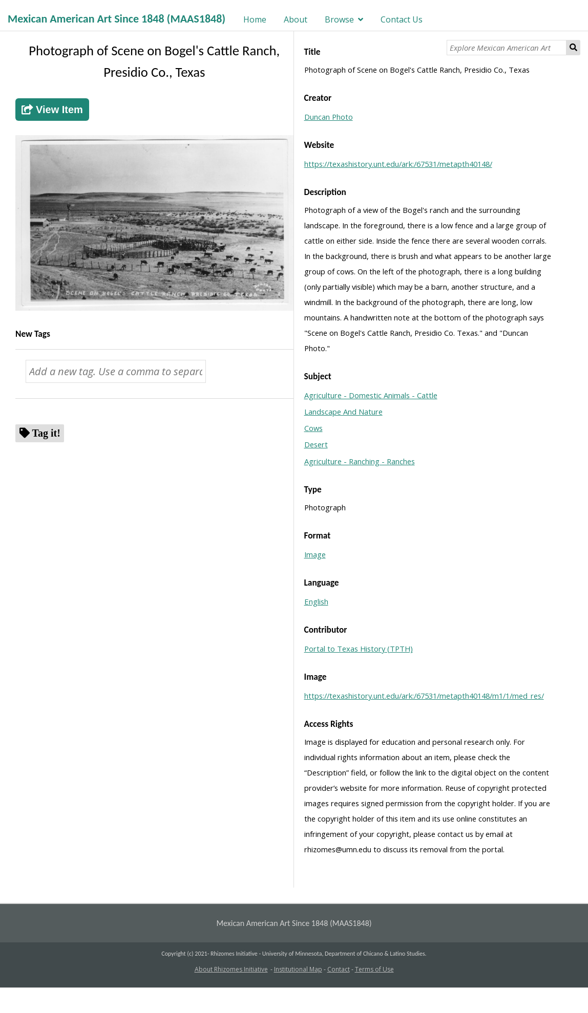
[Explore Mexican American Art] (506, 47)
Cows (313, 428)
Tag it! (46, 432)
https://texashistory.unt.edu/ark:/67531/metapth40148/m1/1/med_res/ (424, 696)
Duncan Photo (328, 117)
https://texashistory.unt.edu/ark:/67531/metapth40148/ (398, 164)
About (295, 19)
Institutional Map (298, 969)
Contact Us (402, 19)
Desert (316, 444)
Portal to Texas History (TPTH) (358, 648)
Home (254, 19)
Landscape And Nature (343, 411)
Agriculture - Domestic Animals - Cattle (370, 395)
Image (315, 554)
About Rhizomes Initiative (231, 969)
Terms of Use (374, 969)
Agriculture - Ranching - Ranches (359, 461)
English (316, 601)
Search (573, 47)
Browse (339, 19)
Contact (338, 969)
